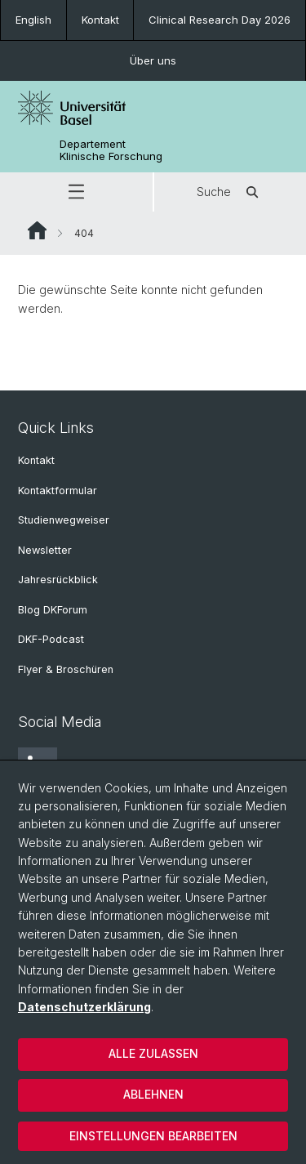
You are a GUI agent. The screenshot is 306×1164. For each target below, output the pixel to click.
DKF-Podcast (51, 639)
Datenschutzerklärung (84, 1007)
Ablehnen (153, 1094)
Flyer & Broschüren (65, 669)
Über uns (153, 60)
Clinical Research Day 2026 (219, 19)
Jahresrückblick (58, 579)
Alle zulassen (153, 1053)
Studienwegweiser (63, 520)
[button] (76, 192)
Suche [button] (230, 192)
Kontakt (100, 19)
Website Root (37, 230)
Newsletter (45, 550)
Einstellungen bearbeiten (153, 1136)
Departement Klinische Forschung (111, 150)
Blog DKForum (52, 610)
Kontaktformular (57, 490)
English (33, 19)
